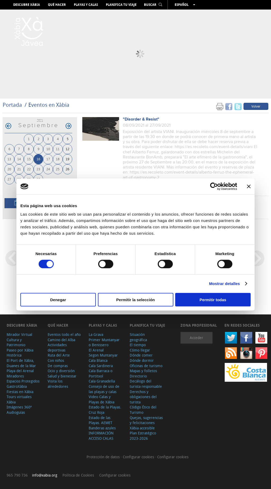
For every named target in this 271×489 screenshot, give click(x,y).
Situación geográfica (138, 337)
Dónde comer (141, 355)
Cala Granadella (102, 381)
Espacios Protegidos (23, 381)
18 (58, 159)
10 (48, 148)
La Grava (96, 334)
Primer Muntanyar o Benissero (104, 342)
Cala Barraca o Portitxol (100, 373)
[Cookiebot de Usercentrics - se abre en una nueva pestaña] (214, 186)
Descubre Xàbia (26, 4)
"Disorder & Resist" (141, 119)
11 (58, 148)
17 (48, 159)
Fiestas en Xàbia (20, 391)
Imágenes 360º (19, 407)
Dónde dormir (142, 360)
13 (9, 159)
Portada (12, 104)
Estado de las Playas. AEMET (100, 420)
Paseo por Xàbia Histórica (20, 353)
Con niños (56, 360)
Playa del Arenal (20, 370)
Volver (255, 106)
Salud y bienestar (62, 376)
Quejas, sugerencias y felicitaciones (146, 420)
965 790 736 (17, 475)
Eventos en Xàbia (48, 104)
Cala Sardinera (101, 365)
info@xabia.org (44, 475)
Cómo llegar (140, 350)
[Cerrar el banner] (249, 186)
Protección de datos (104, 456)
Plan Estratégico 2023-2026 (143, 435)
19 (67, 159)
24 (48, 169)
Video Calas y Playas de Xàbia (101, 399)
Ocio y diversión (61, 370)
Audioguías (16, 412)
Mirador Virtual (19, 334)
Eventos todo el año (64, 334)
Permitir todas (213, 299)
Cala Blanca (98, 360)
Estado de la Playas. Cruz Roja (105, 409)
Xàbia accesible (142, 427)
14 (19, 159)
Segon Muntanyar (103, 355)
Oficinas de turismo (146, 365)
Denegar (58, 299)
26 (67, 169)
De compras (58, 365)
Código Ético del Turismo (143, 409)
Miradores (15, 376)
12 (67, 148)
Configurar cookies (139, 456)
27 (9, 179)
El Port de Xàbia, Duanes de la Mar (21, 363)
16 (38, 159)
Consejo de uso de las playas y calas (104, 389)
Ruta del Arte (59, 355)
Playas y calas (86, 4)
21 (19, 169)
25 (58, 169)
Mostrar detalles (224, 283)
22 (29, 169)
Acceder (196, 337)
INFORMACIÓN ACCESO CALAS (101, 435)
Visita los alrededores (58, 384)
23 (38, 169)
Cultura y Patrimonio (16, 342)
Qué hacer (57, 4)
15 (29, 159)
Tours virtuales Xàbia (19, 399)
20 (9, 169)
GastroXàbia (17, 386)
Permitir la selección (135, 299)
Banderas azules (102, 427)
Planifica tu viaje (121, 4)
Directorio (138, 376)
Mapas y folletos (143, 370)
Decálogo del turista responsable (146, 384)
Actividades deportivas (57, 347)
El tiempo (138, 344)
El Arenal (96, 350)
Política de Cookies (78, 475)
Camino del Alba (61, 339)
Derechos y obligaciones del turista (143, 396)
